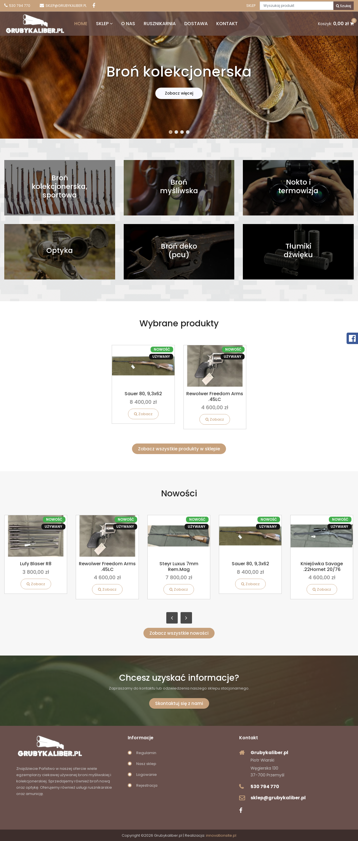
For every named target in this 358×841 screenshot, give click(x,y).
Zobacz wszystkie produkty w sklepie (179, 448)
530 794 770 (265, 786)
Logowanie (146, 774)
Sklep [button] (94, 23)
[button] (170, 132)
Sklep (250, 5)
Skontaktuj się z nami (179, 703)
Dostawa (186, 23)
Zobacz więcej (179, 93)
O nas (118, 23)
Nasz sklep (146, 763)
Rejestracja (146, 785)
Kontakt (217, 23)
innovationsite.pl (221, 835)
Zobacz (143, 413)
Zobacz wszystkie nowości (179, 633)
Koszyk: (336, 23)
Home (71, 23)
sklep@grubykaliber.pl (278, 797)
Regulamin (146, 752)
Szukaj (343, 5)
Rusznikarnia (150, 23)
